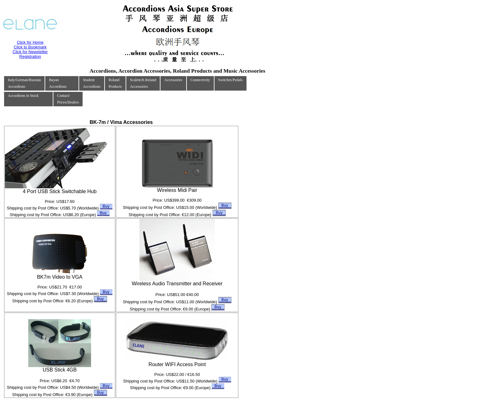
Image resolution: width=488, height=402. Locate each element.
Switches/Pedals (230, 80)
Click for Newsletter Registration (30, 54)
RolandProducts (115, 83)
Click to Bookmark (30, 47)
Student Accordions (91, 83)
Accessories (173, 80)
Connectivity (200, 80)
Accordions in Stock (23, 95)
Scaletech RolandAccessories (143, 83)
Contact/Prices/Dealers (68, 98)
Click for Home (30, 42)
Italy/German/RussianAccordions (24, 83)
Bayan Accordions (57, 83)
